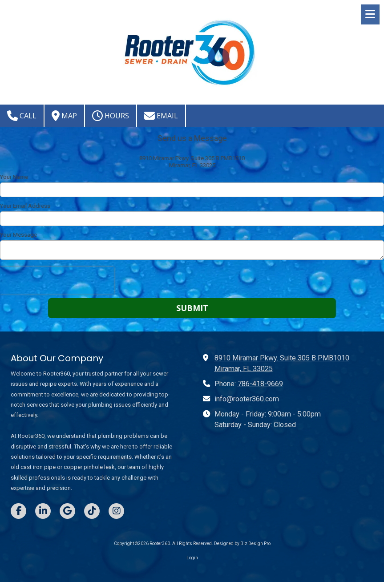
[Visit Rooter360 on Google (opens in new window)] (67, 511)
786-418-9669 (260, 384)
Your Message (18, 234)
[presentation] (57, 280)
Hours (110, 115)
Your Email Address (25, 205)
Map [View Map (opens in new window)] (64, 115)
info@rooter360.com (246, 399)
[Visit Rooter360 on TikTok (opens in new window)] (92, 511)
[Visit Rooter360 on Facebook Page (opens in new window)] (18, 511)
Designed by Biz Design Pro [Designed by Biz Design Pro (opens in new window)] (242, 543)
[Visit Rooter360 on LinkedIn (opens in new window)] (43, 511)
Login (192, 557)
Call (21, 115)
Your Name (14, 177)
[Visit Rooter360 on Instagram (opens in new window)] (116, 511)
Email (161, 115)
